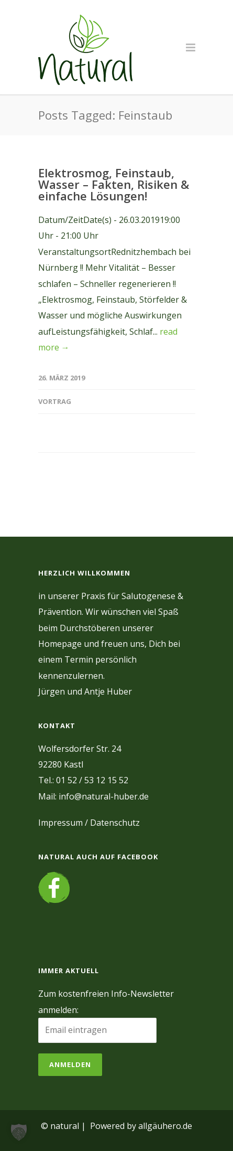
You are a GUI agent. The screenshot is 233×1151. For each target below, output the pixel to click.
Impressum (60, 822)
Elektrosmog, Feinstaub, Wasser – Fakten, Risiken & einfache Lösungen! (113, 184)
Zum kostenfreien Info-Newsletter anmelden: (106, 1001)
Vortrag (54, 401)
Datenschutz (115, 822)
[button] (19, 1132)
